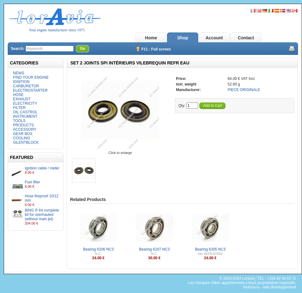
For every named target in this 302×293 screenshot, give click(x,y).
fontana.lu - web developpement (269, 287)
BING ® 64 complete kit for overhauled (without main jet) (42, 214)
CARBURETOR (26, 86)
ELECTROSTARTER (30, 90)
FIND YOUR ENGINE (31, 77)
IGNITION (21, 82)
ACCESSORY (24, 129)
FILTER (19, 108)
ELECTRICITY (25, 103)
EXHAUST (22, 99)
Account (214, 37)
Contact (246, 37)
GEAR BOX (23, 134)
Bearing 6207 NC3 (154, 249)
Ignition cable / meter (42, 168)
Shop (182, 37)
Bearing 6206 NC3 (98, 249)
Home (151, 37)
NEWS (18, 73)
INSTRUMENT (25, 116)
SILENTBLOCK (26, 142)
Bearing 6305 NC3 (210, 249)
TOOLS (19, 121)
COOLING (21, 138)
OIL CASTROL (25, 112)
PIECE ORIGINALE (244, 90)
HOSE (18, 95)
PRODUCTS (23, 125)
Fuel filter (32, 182)
